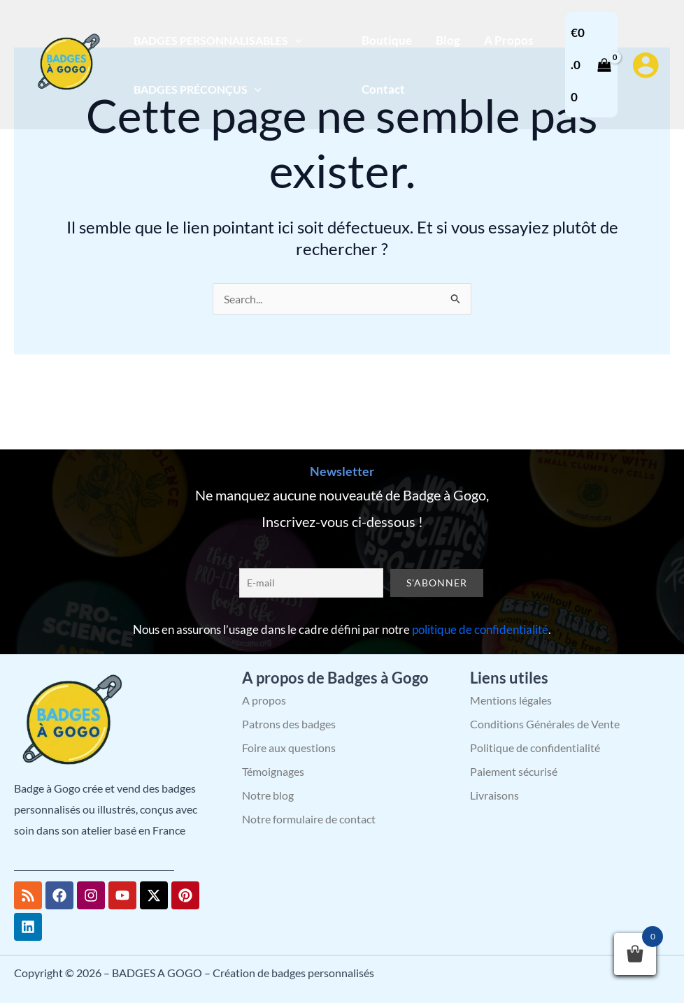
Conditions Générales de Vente (545, 723)
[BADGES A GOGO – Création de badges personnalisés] (66, 63)
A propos (264, 700)
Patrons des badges (289, 723)
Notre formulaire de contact (309, 818)
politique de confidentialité (480, 629)
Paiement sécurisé (513, 771)
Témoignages (273, 771)
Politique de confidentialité (535, 747)
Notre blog (268, 795)
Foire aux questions (289, 747)
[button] (295, 40)
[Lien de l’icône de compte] (646, 65)
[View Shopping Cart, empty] (591, 64)
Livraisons (494, 795)
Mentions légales (511, 700)
